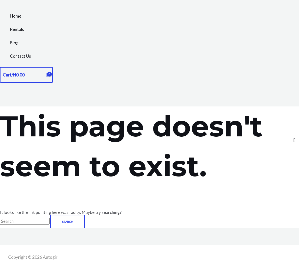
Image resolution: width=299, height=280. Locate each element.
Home (15, 16)
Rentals (17, 29)
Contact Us (20, 56)
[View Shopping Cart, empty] (26, 75)
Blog (14, 42)
